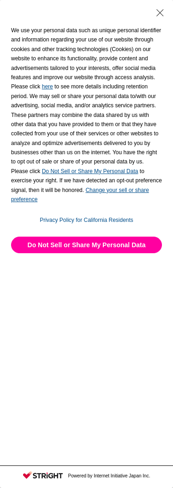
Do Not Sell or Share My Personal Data (87, 245)
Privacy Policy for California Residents (86, 220)
